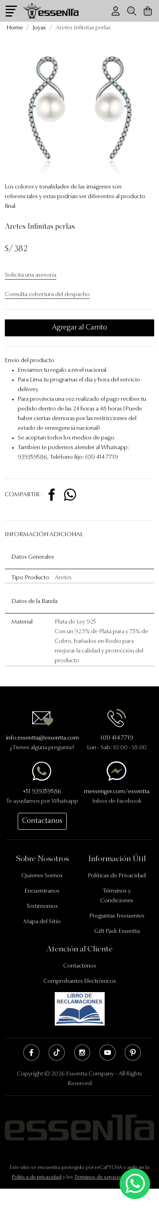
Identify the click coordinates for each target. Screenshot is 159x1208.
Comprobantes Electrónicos (79, 981)
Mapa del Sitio (42, 922)
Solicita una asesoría (30, 275)
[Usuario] (115, 11)
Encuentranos (42, 891)
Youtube (107, 1052)
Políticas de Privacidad (117, 876)
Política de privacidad (37, 1177)
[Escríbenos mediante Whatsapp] (135, 1184)
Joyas (39, 28)
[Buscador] (131, 11)
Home (14, 28)
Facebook (31, 1052)
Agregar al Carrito (79, 328)
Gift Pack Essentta (117, 931)
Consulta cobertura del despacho (47, 295)
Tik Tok (57, 1052)
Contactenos (79, 966)
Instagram (82, 1052)
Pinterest (133, 1052)
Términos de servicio (98, 1177)
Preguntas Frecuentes (117, 916)
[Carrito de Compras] (148, 11)
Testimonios (42, 906)
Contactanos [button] (42, 821)
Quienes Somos (42, 876)
